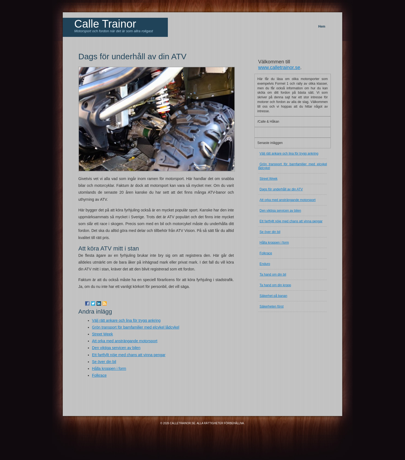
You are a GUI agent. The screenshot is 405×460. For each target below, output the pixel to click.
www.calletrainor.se (279, 67)
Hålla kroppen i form (109, 368)
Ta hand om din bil (273, 274)
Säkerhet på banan (273, 296)
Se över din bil (104, 361)
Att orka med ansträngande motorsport (124, 341)
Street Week (102, 334)
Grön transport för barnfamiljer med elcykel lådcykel (135, 327)
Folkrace (99, 375)
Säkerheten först (272, 306)
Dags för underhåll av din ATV (281, 189)
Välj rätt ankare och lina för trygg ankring (126, 320)
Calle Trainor (105, 24)
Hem (321, 26)
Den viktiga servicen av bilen (116, 348)
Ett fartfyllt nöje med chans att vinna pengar (128, 355)
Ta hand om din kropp (275, 285)
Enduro (265, 264)
